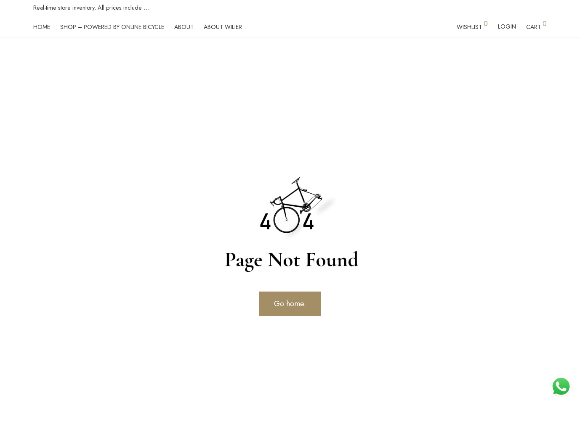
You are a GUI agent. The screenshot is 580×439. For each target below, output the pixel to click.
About (184, 27)
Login (507, 26)
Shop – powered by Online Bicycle (112, 27)
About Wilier (223, 27)
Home (41, 27)
